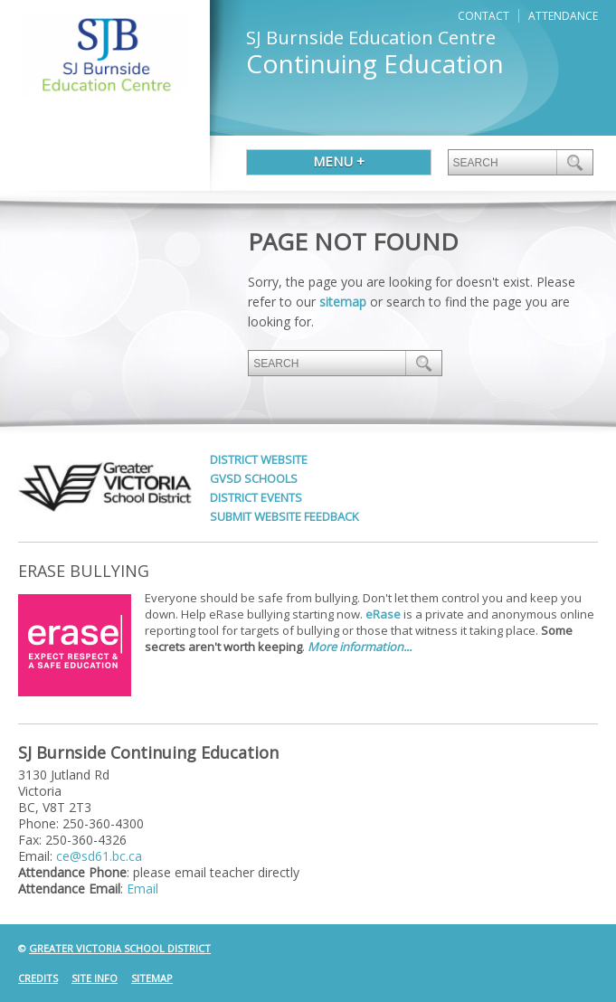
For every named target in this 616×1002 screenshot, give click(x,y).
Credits (38, 978)
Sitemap (152, 978)
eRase (383, 614)
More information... (360, 646)
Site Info (94, 978)
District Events (256, 497)
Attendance (563, 16)
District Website (259, 459)
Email (142, 888)
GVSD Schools (254, 478)
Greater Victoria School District (120, 948)
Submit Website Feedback (284, 516)
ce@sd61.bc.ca (99, 856)
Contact (483, 16)
